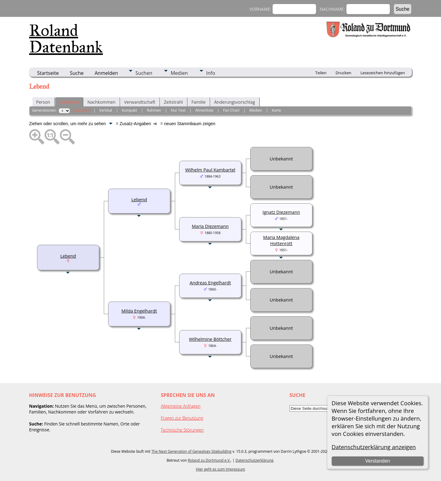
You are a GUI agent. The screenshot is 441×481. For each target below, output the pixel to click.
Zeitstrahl (173, 102)
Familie (198, 102)
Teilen (320, 72)
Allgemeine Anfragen (181, 406)
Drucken (343, 72)
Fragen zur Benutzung (182, 418)
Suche (77, 73)
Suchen (143, 73)
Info (210, 73)
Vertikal (105, 110)
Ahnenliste (204, 110)
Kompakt (129, 110)
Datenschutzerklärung (254, 460)
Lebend (68, 256)
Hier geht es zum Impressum (220, 469)
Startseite (48, 73)
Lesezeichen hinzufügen (382, 72)
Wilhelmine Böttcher (210, 339)
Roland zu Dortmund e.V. (209, 460)
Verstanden (377, 461)
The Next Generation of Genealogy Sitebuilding (191, 451)
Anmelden (106, 73)
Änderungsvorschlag (234, 102)
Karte (276, 110)
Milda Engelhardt (139, 311)
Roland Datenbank (66, 38)
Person (43, 102)
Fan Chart (231, 110)
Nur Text (178, 110)
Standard (81, 110)
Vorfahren (69, 102)
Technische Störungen (182, 430)
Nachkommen (101, 102)
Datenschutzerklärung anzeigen (374, 447)
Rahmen (154, 110)
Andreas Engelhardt (210, 282)
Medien (179, 73)
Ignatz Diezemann (281, 212)
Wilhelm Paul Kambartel (210, 170)
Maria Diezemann (210, 226)
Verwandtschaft (139, 102)
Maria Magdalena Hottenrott (281, 240)
